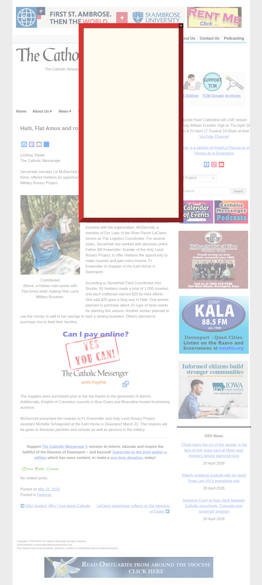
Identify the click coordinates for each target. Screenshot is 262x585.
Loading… (131, 122)
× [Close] (181, 25)
